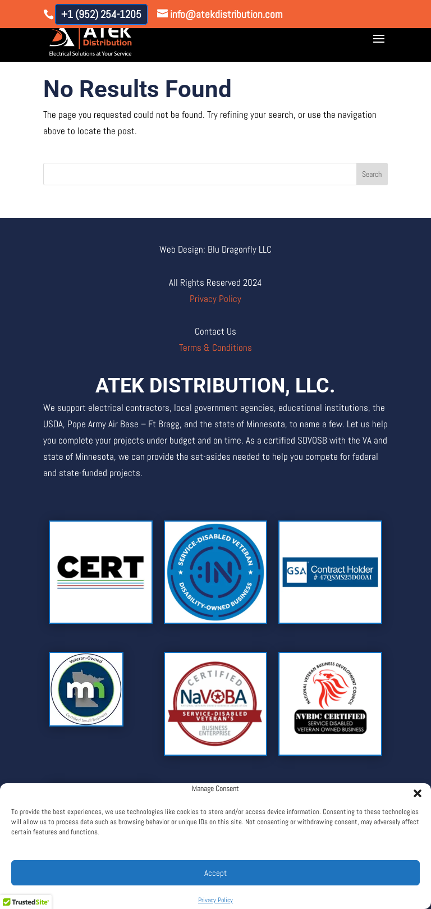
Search (372, 174)
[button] (414, 790)
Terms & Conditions (215, 347)
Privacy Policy (215, 900)
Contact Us (215, 331)
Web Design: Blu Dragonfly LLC (215, 249)
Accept (215, 872)
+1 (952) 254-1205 (101, 14)
